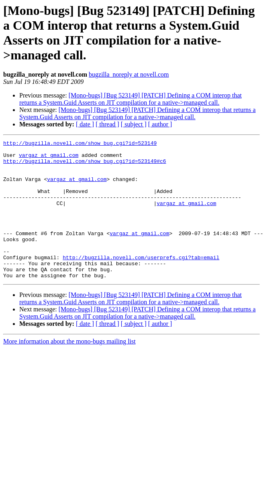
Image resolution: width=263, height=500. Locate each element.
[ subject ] (134, 124)
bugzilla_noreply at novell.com (129, 74)
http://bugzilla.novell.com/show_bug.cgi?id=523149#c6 (84, 165)
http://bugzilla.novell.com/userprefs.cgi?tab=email (141, 281)
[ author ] (160, 124)
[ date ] (85, 124)
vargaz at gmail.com (48, 158)
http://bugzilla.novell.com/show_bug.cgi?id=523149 (80, 144)
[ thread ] (107, 124)
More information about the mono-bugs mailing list (69, 369)
